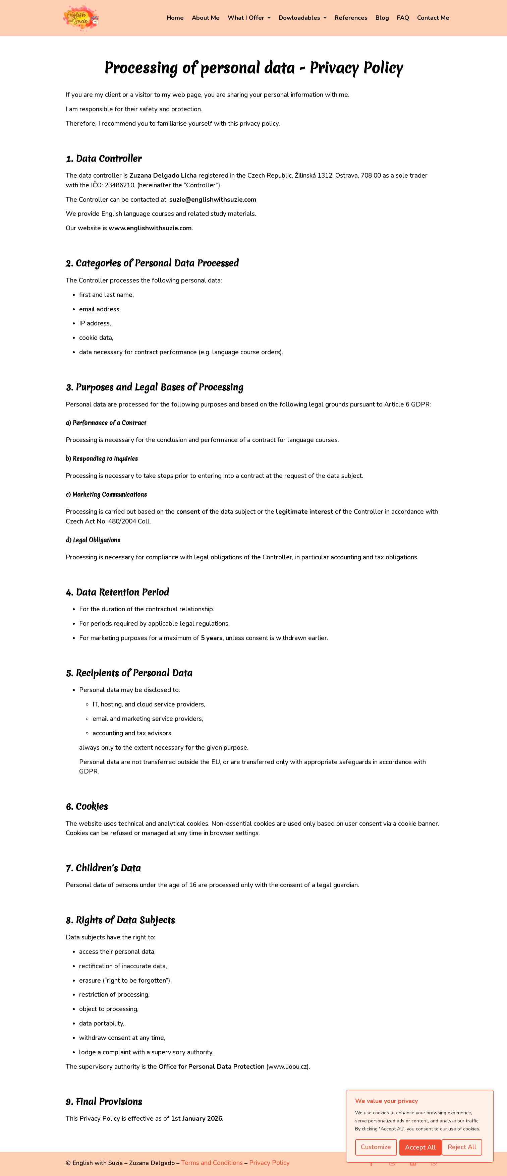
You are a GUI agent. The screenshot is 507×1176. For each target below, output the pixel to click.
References (351, 18)
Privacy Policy (269, 1163)
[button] (249, 18)
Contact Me (433, 18)
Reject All (419, 1147)
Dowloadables (303, 18)
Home (175, 18)
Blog (382, 18)
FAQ (403, 18)
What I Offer (249, 18)
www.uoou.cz (287, 1066)
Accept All (463, 1147)
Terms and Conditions (212, 1163)
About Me (206, 18)
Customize (376, 1147)
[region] (420, 1127)
